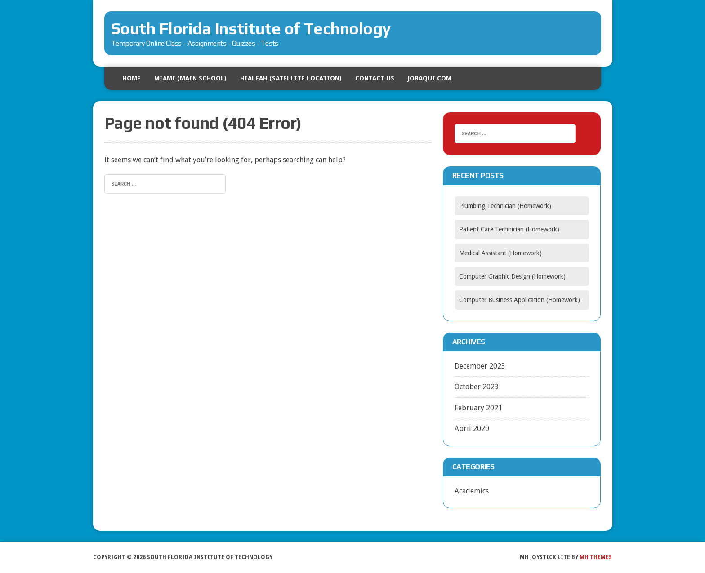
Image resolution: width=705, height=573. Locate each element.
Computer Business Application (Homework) (519, 299)
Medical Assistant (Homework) (500, 253)
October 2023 (477, 386)
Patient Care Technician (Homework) (509, 229)
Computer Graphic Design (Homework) (512, 276)
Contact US (374, 78)
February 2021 (478, 408)
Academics (472, 491)
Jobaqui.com (429, 78)
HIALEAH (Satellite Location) (291, 78)
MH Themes (596, 557)
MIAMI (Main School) (190, 78)
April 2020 (472, 428)
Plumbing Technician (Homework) (505, 205)
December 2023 (480, 366)
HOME (131, 78)
